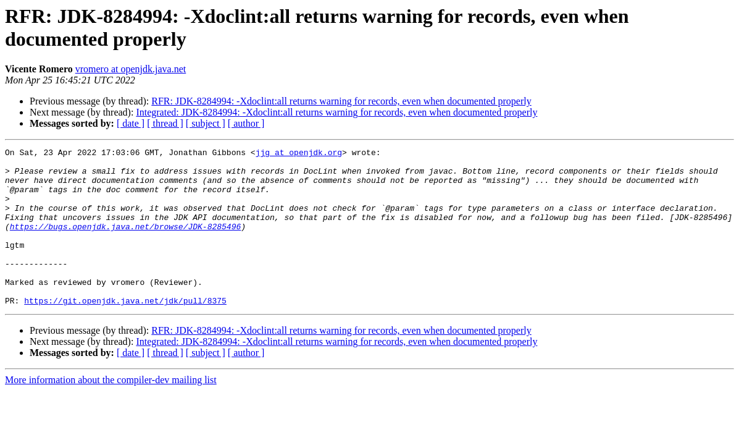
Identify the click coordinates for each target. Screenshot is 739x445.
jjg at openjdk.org (299, 153)
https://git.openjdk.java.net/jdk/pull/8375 (125, 331)
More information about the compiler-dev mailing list (111, 411)
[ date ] (130, 123)
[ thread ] (165, 123)
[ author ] (246, 123)
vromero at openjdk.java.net (130, 69)
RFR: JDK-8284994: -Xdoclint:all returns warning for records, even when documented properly (341, 101)
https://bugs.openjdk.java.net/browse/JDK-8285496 (125, 242)
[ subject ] (205, 123)
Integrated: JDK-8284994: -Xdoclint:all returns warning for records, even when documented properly (336, 112)
